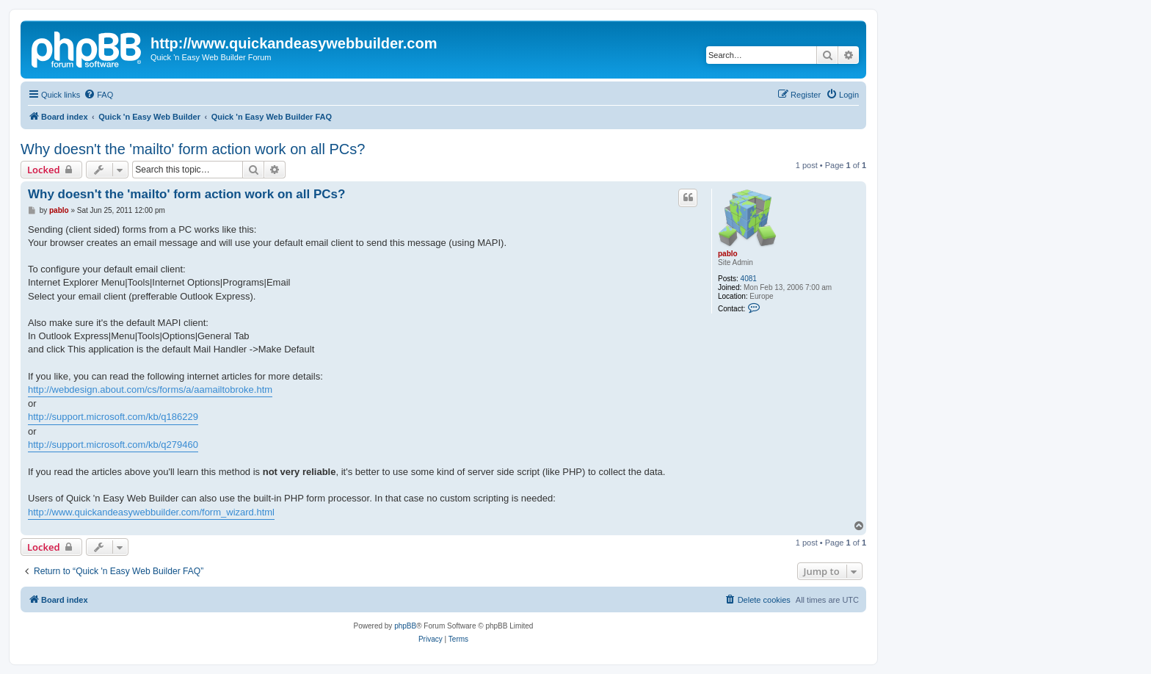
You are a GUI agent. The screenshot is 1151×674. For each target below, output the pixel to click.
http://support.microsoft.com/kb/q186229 (113, 416)
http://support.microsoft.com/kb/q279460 (113, 444)
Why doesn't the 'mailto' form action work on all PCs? (193, 149)
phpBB (405, 626)
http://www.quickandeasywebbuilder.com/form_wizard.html (151, 512)
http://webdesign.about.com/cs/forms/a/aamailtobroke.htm (150, 389)
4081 (749, 279)
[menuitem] (98, 95)
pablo (728, 254)
